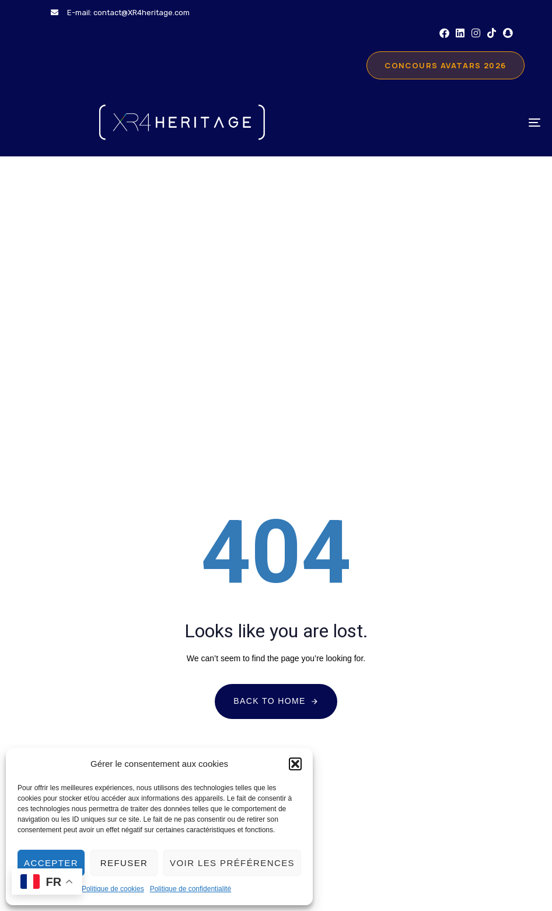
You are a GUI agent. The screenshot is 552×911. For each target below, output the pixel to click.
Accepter (51, 863)
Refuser (124, 863)
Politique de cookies (113, 889)
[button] (295, 764)
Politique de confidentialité (190, 889)
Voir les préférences (232, 863)
